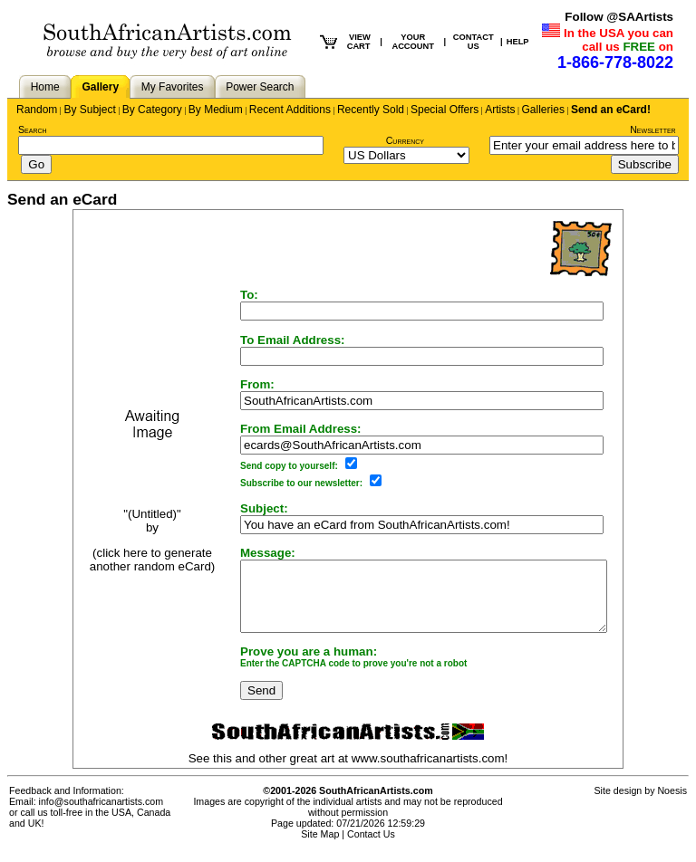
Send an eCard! (611, 109)
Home (45, 87)
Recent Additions (290, 109)
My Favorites (172, 87)
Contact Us (371, 847)
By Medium (215, 109)
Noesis (672, 804)
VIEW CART (359, 42)
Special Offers (444, 109)
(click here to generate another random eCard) (131, 566)
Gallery (100, 87)
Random (36, 109)
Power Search (260, 87)
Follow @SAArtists (619, 17)
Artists (500, 109)
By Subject (89, 109)
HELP (518, 41)
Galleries (543, 109)
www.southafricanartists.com (428, 772)
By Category (152, 109)
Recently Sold (370, 109)
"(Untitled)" (131, 520)
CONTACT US (473, 42)
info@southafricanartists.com (101, 814)
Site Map (320, 847)
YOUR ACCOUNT (413, 42)
